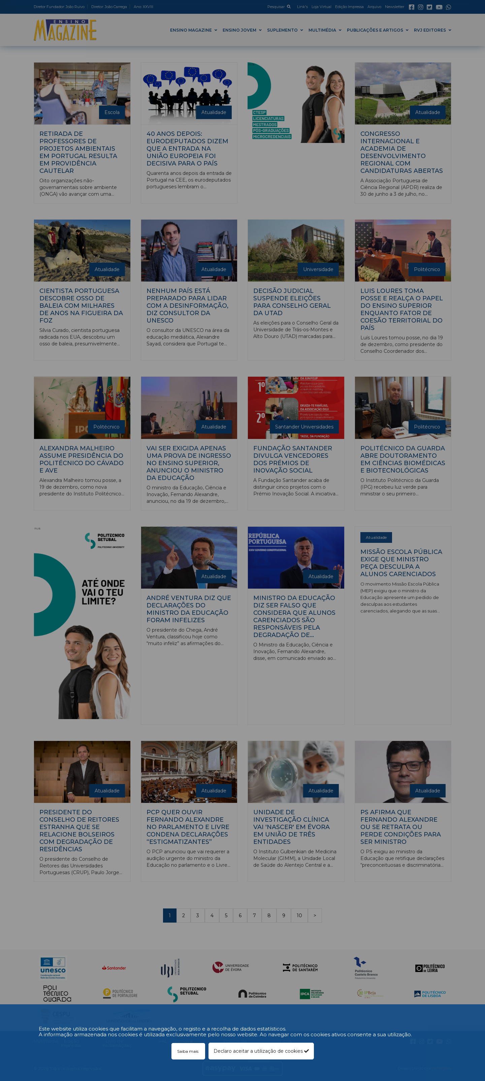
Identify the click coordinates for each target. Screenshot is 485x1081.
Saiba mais (188, 1051)
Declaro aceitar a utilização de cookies (261, 1051)
